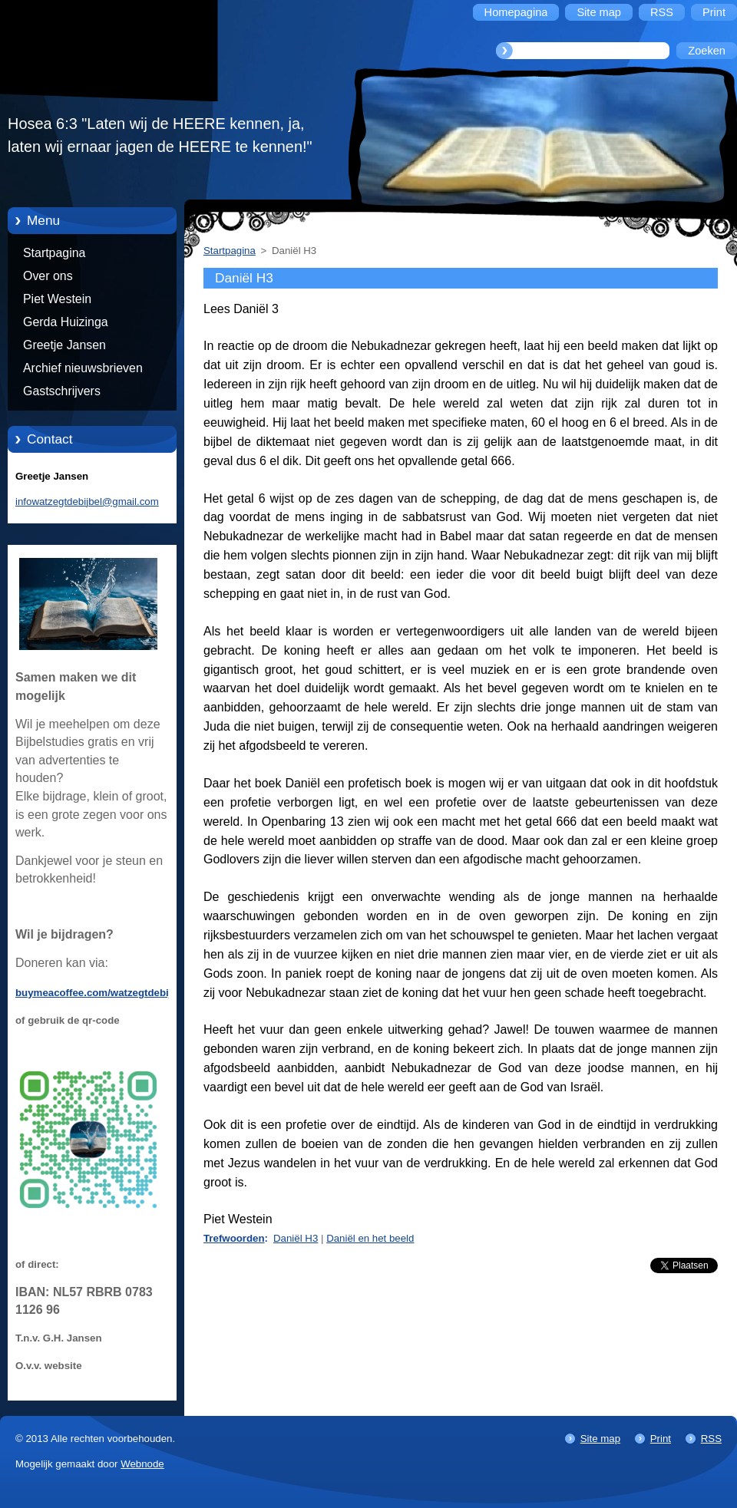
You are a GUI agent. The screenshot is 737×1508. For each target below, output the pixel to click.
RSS (711, 1438)
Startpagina (54, 252)
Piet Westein (57, 298)
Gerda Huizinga (65, 321)
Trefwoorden (234, 1238)
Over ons (48, 275)
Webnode (142, 1464)
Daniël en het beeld (370, 1238)
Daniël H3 (295, 1238)
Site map (600, 1438)
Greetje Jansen (64, 344)
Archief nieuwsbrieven (83, 368)
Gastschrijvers (62, 391)
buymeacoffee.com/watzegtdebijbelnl (105, 992)
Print (660, 1438)
